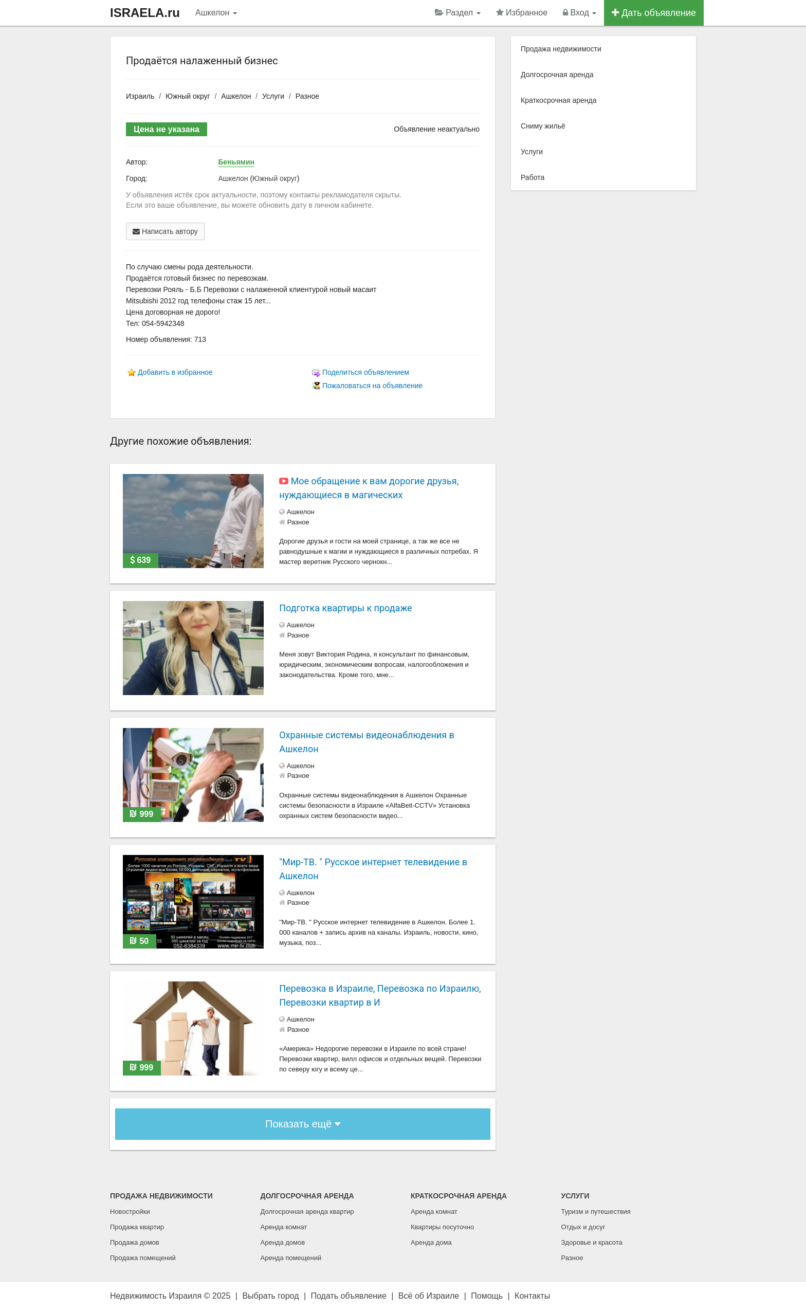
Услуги (273, 96)
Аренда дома (431, 1242)
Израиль (140, 96)
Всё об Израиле (428, 1295)
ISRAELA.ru (145, 13)
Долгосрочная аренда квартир (307, 1211)
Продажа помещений (143, 1258)
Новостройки (130, 1211)
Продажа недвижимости (561, 49)
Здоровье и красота (591, 1242)
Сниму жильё (543, 126)
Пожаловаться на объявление (372, 385)
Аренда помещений (291, 1258)
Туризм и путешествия (596, 1211)
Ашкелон (216, 12)
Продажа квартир (137, 1227)
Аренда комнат (284, 1227)
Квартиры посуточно (442, 1227)
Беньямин (236, 162)
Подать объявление (349, 1295)
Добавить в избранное (175, 372)
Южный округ (188, 96)
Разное (307, 96)
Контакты (532, 1295)
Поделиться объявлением (365, 372)
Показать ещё (302, 1124)
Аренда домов (283, 1242)
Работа (532, 177)
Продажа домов (134, 1242)
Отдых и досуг (583, 1227)
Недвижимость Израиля (156, 1295)
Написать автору (165, 231)
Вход (579, 12)
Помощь (487, 1295)
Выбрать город (270, 1295)
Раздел (458, 12)
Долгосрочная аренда (557, 74)
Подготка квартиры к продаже (345, 608)
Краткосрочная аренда (559, 100)
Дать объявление (654, 13)
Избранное (522, 12)
